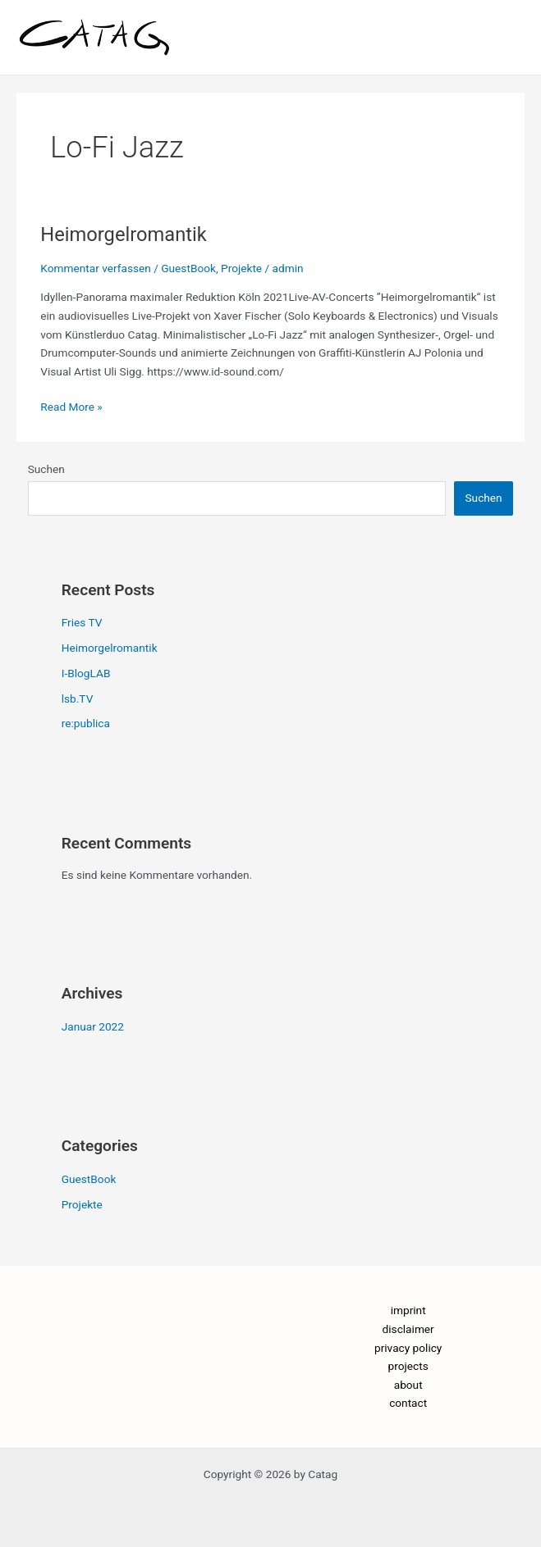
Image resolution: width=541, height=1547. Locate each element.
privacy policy (408, 1347)
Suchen (46, 468)
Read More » (71, 405)
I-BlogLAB (86, 673)
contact (408, 1402)
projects (408, 1365)
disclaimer (408, 1328)
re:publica (86, 723)
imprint (408, 1310)
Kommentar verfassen (95, 268)
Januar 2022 (93, 1026)
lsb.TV (78, 698)
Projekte (241, 268)
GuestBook (188, 268)
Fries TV (82, 622)
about (408, 1384)
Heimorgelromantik (123, 234)
